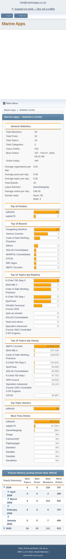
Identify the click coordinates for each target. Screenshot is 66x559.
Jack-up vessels (14, 313)
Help (20, 548)
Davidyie (10, 456)
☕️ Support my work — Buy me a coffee (33, 9)
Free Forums (38, 555)
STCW (9, 258)
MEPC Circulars (14, 267)
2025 (8, 528)
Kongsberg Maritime (16, 229)
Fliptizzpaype (13, 443)
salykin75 (10, 216)
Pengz (9, 434)
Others (9, 245)
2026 (8, 487)
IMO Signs (11, 263)
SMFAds (26, 555)
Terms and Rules (31, 548)
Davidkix (10, 452)
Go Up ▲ (44, 548)
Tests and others (14, 321)
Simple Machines (41, 552)
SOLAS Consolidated (17, 250)
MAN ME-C (11, 284)
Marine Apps (13, 23)
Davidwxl (10, 447)
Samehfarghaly (41, 187)
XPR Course (12, 380)
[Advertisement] (33, 64)
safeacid (10, 212)
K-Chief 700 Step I (15, 296)
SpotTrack (11, 301)
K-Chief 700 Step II (16, 280)
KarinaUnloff (12, 439)
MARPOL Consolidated (18, 254)
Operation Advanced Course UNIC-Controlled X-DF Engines (18, 330)
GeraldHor (11, 460)
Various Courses (14, 233)
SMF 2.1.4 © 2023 (25, 552)
